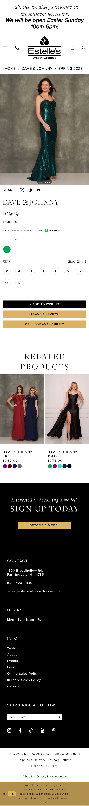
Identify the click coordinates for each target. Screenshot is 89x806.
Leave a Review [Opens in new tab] (45, 314)
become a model (44, 525)
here (44, 803)
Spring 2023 (70, 68)
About (12, 654)
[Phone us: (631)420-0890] (17, 47)
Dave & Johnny (37, 68)
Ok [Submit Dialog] (12, 794)
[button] (72, 47)
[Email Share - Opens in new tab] (38, 190)
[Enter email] (35, 717)
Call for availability (44, 324)
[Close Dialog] (4, 794)
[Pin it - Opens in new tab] (30, 190)
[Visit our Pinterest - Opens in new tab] (53, 731)
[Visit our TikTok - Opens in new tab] (31, 730)
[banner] (44, 47)
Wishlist (13, 648)
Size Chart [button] (77, 261)
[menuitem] (17, 47)
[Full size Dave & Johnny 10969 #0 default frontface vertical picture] (44, 129)
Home (10, 68)
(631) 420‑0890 (19, 583)
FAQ (10, 667)
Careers (13, 686)
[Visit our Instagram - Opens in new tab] (9, 730)
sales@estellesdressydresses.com (35, 591)
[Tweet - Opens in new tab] (22, 190)
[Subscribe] (59, 717)
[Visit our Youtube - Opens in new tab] (42, 731)
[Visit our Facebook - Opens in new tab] (20, 731)
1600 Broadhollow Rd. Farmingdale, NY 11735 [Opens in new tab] (25, 572)
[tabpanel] (44, 129)
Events (12, 661)
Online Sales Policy (23, 673)
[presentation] (22, 409)
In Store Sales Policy (24, 680)
